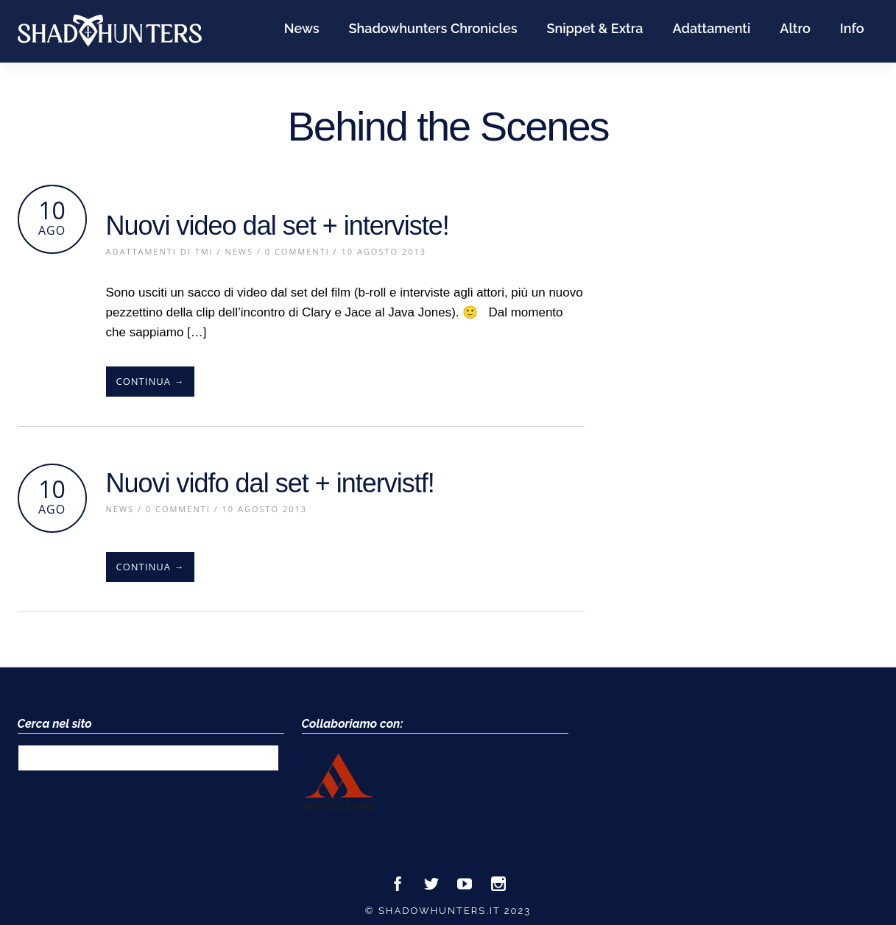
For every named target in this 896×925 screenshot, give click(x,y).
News (302, 28)
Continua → (150, 381)
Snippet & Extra (594, 28)
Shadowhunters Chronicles (433, 28)
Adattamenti (712, 28)
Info (852, 28)
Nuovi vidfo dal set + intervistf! (270, 483)
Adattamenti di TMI (160, 251)
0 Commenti (297, 251)
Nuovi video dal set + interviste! (277, 225)
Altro (795, 28)
